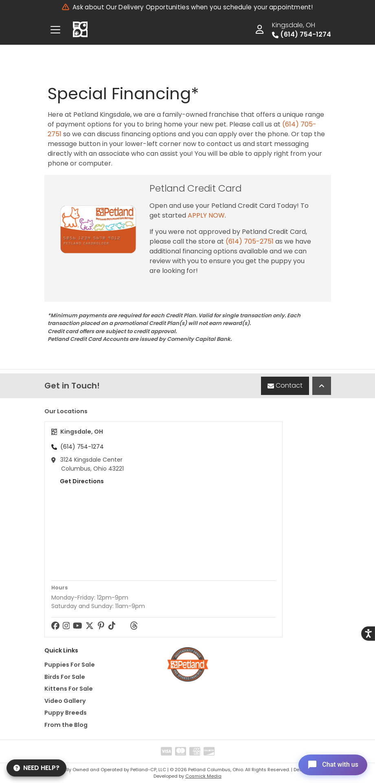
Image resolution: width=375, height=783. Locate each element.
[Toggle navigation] (55, 29)
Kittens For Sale (68, 689)
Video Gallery (65, 701)
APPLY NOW (206, 215)
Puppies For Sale (69, 665)
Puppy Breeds (65, 713)
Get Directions (77, 481)
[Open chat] (331, 764)
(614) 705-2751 (250, 241)
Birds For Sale (64, 677)
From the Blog (66, 725)
